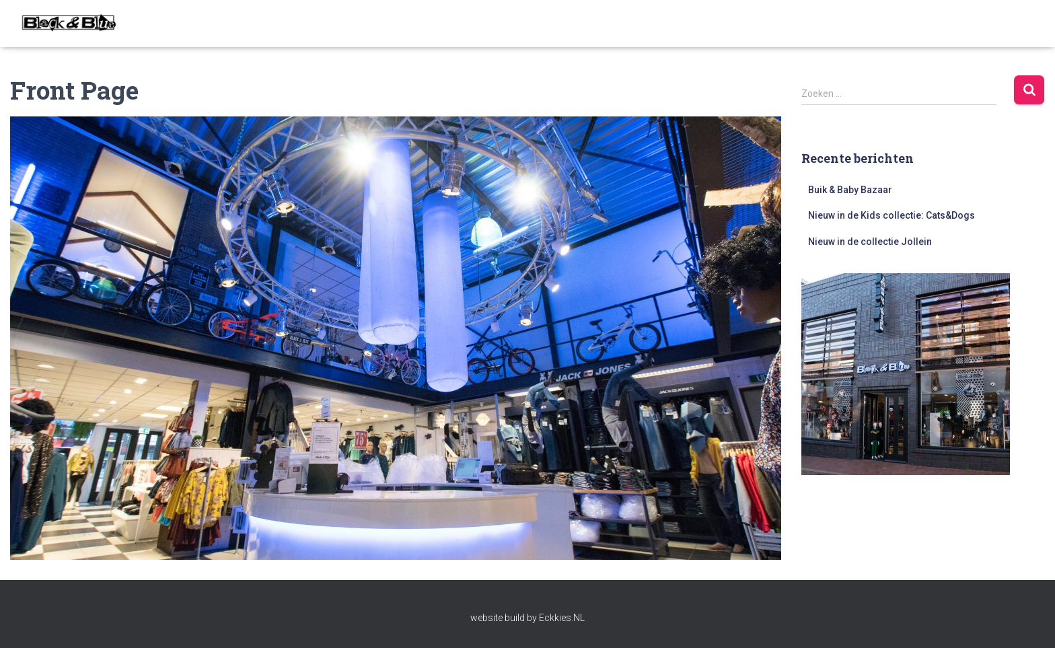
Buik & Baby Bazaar (850, 189)
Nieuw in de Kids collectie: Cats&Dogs (891, 215)
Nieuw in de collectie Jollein (870, 241)
